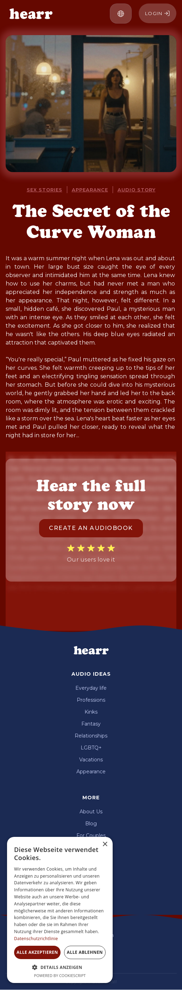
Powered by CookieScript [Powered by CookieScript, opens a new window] (60, 975)
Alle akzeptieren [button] (37, 952)
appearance (90, 189)
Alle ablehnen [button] (85, 952)
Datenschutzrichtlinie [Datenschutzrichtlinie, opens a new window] (36, 939)
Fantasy (91, 724)
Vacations (91, 759)
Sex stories (44, 189)
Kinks (91, 712)
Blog (91, 823)
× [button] (104, 844)
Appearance (91, 771)
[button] (121, 14)
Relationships (91, 736)
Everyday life (91, 688)
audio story (137, 189)
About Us (91, 811)
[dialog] (60, 910)
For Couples (91, 835)
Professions (91, 700)
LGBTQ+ (91, 747)
